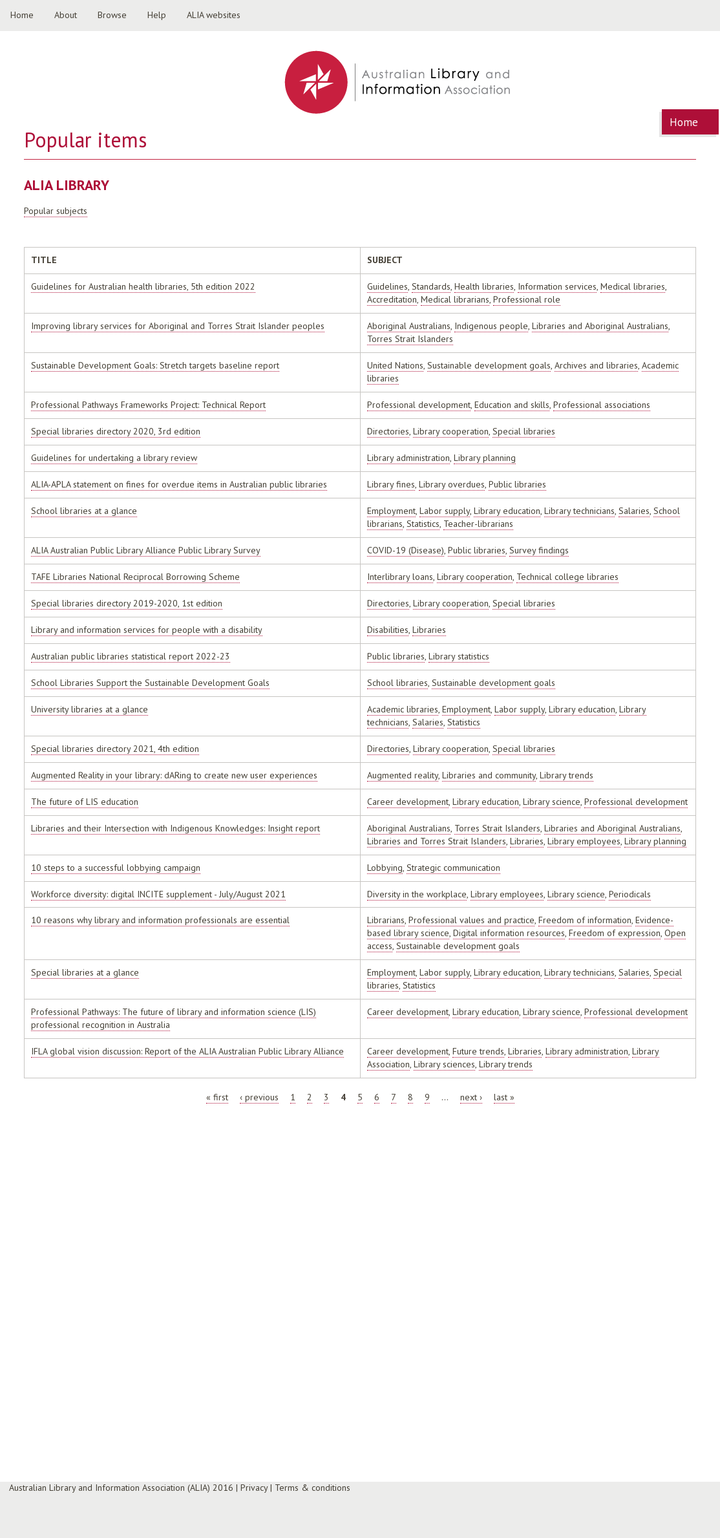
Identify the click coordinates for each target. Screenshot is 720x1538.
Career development (408, 801)
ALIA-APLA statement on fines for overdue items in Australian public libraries (179, 484)
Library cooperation (451, 431)
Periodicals (630, 894)
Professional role (526, 299)
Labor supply (444, 511)
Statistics (423, 523)
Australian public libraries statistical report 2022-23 (130, 656)
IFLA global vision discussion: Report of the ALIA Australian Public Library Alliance (187, 1051)
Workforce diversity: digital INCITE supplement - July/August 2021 (158, 894)
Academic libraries (402, 709)
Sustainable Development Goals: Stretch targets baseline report (155, 365)
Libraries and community (489, 775)
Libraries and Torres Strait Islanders (436, 841)
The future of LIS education (84, 801)
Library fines (391, 484)
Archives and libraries (596, 365)
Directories (388, 431)
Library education (507, 511)
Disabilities (387, 629)
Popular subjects (55, 211)
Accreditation (392, 299)
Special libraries (523, 431)
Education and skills (511, 405)
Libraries (429, 629)
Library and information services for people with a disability (146, 629)
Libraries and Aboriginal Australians (600, 326)
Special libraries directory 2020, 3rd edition (115, 431)
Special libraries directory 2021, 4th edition (115, 748)
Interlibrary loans (400, 576)
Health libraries (484, 286)
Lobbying (385, 867)
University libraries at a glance (89, 709)
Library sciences (444, 1064)
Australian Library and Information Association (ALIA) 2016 (121, 1487)
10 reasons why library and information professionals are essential (160, 920)
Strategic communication (453, 867)
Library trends (566, 775)
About (65, 15)
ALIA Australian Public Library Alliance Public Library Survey (145, 550)
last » (504, 1097)
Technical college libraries (567, 576)
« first (217, 1097)
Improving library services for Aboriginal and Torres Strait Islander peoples (177, 326)
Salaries (634, 511)
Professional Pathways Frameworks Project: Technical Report (148, 405)
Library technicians (579, 511)
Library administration (408, 458)
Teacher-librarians (478, 523)
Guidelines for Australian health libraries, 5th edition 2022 (143, 286)
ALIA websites (213, 15)
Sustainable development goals (489, 365)
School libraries (397, 683)
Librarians (386, 920)
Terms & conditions (312, 1487)
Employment (391, 511)
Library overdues (452, 484)
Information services (557, 286)
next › (471, 1097)
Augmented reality (402, 775)
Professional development (419, 405)
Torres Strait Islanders (410, 339)
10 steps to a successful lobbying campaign (115, 867)
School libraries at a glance (84, 511)
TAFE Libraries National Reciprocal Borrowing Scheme (135, 576)
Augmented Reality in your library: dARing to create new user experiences (174, 775)
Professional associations (601, 405)
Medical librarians (455, 299)
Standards (431, 286)
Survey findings (539, 550)
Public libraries (517, 484)
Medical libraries (632, 286)
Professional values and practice (471, 920)
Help (156, 15)
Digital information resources (509, 933)
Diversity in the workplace (417, 894)
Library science (551, 801)
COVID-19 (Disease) (405, 550)
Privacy (254, 1487)
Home (22, 15)
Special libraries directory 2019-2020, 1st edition (126, 603)
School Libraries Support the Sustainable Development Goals (150, 683)
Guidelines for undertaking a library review (114, 458)
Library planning (485, 458)
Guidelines (387, 286)
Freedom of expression (615, 933)
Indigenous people (491, 326)
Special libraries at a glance (85, 972)
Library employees (583, 841)
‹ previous (259, 1097)
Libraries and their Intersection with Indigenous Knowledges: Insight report (175, 828)
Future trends (478, 1051)
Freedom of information (584, 920)
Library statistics (459, 656)
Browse (112, 15)
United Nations (395, 365)
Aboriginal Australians (408, 326)
